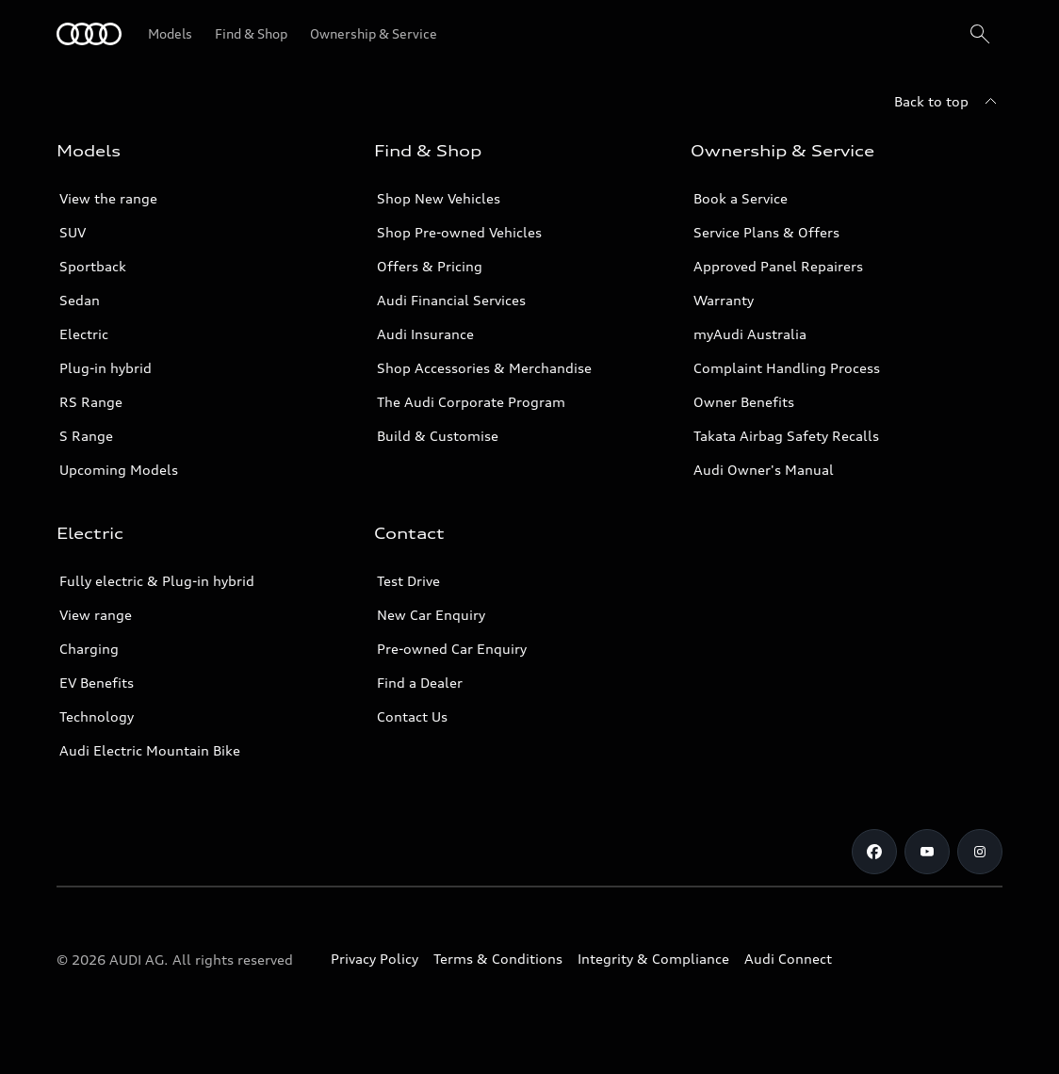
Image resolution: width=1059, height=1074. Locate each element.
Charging (89, 649)
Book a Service (740, 198)
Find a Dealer (420, 683)
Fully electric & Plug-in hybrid (156, 581)
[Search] (979, 34)
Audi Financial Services (451, 300)
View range (95, 615)
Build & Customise (437, 436)
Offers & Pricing (429, 266)
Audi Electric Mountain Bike (149, 750)
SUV (72, 232)
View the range (108, 198)
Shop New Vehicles (438, 198)
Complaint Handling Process (786, 368)
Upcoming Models (118, 470)
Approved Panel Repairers (778, 266)
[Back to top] (948, 101)
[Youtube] (927, 851)
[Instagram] (979, 851)
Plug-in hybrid (105, 368)
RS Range (90, 402)
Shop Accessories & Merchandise (484, 368)
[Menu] (89, 34)
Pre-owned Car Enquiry (452, 649)
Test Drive (408, 581)
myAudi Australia (749, 334)
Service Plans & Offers (766, 232)
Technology (96, 716)
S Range (86, 436)
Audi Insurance (425, 334)
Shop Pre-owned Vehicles (459, 232)
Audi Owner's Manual (763, 470)
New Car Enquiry (431, 615)
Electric (83, 334)
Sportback (92, 266)
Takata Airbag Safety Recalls (786, 436)
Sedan (79, 300)
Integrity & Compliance (653, 959)
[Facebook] (874, 851)
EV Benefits (96, 683)
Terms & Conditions (497, 959)
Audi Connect (788, 959)
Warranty (723, 300)
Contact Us (412, 716)
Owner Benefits (743, 402)
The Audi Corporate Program (471, 402)
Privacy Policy (374, 959)
